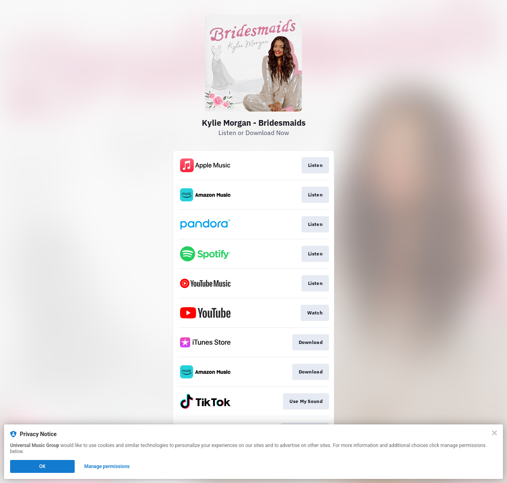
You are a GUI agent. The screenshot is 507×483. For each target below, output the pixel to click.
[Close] (494, 432)
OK (42, 466)
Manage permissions (107, 466)
